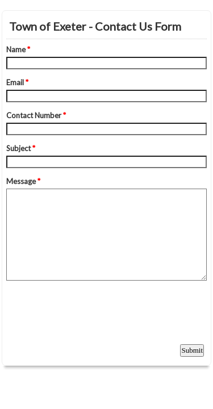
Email (17, 82)
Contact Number (36, 115)
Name (18, 49)
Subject (20, 148)
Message (23, 181)
